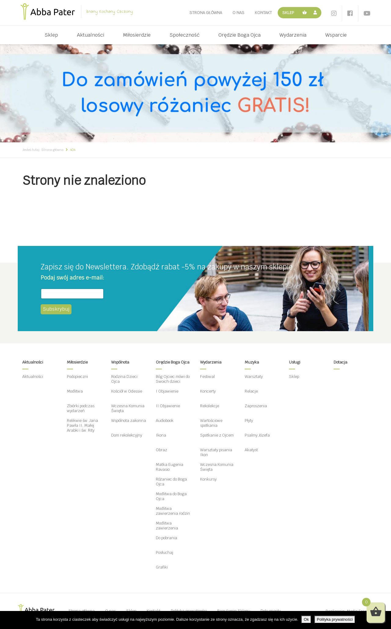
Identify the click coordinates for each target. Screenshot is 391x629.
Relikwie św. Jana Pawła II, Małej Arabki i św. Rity (82, 425)
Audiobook (165, 420)
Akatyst (251, 449)
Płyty (249, 420)
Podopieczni (77, 376)
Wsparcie (336, 35)
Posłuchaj (164, 552)
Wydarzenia (293, 35)
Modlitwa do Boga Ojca (171, 496)
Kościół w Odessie (126, 391)
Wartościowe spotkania (211, 423)
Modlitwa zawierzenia (167, 526)
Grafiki (162, 567)
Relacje (251, 391)
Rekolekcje (209, 405)
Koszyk (305, 12)
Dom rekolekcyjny (126, 435)
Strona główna (205, 12)
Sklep (288, 12)
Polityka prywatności (335, 619)
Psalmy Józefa (257, 435)
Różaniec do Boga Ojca (171, 482)
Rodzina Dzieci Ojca (124, 379)
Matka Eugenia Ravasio (169, 467)
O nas (238, 12)
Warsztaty (254, 376)
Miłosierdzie (137, 35)
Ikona (161, 435)
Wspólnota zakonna (128, 420)
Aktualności (90, 35)
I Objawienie (167, 391)
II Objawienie (168, 405)
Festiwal (207, 376)
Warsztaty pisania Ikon (216, 452)
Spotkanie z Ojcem (217, 435)
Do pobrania (166, 537)
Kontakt (263, 12)
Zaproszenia (256, 405)
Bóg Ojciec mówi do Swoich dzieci (173, 379)
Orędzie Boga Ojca (239, 35)
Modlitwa (75, 391)
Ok (306, 619)
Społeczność (184, 35)
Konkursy (208, 479)
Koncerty (208, 391)
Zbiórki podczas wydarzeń (80, 408)
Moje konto (316, 12)
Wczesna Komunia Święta (127, 408)
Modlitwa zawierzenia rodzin (173, 511)
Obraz (161, 449)
